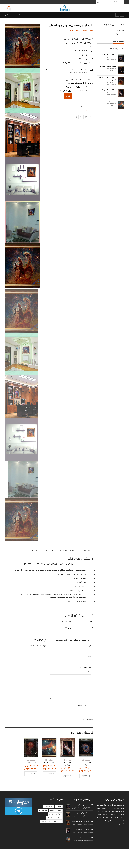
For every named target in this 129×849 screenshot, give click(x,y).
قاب (91, 70)
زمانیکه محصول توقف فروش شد (76, 87)
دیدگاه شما (88, 672)
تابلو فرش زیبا (43, 810)
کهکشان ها (119, 33)
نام (90, 646)
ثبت (68, 96)
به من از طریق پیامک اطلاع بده (79, 83)
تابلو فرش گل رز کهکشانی (54, 818)
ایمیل (89, 656)
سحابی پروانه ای (56, 821)
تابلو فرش (58, 806)
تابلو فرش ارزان (48, 806)
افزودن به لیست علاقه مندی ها (77, 80)
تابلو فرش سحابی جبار (55, 814)
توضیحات (86, 550)
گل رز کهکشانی (45, 821)
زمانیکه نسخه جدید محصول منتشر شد (74, 91)
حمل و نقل (34, 550)
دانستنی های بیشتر (67, 550)
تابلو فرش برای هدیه (55, 810)
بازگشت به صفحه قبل (12, 15)
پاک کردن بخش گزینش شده (78, 73)
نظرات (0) (49, 550)
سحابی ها (86, 110)
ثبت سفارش (85, 775)
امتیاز (89, 667)
